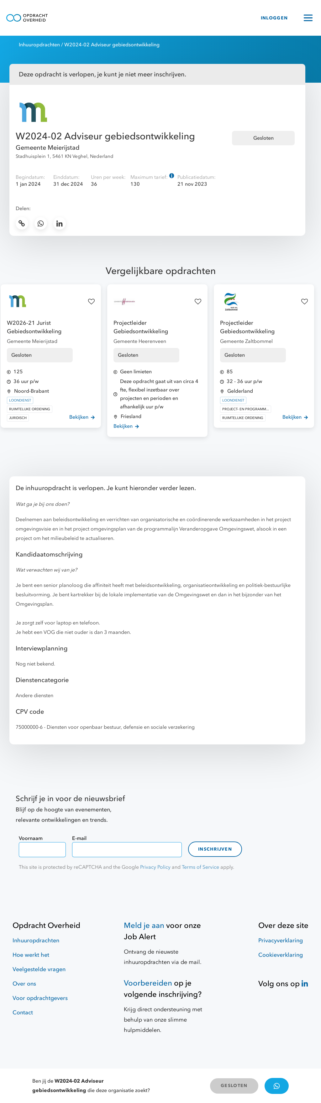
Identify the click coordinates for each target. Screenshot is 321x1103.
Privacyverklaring (280, 941)
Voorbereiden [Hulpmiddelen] (148, 983)
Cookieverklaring (280, 955)
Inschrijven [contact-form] (215, 849)
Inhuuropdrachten (39, 44)
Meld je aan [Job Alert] (144, 925)
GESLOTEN (234, 1086)
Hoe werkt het (31, 955)
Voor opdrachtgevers (40, 998)
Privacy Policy (155, 867)
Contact (23, 1013)
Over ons (24, 984)
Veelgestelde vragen (39, 969)
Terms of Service (200, 867)
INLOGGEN (274, 18)
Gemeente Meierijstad (48, 147)
